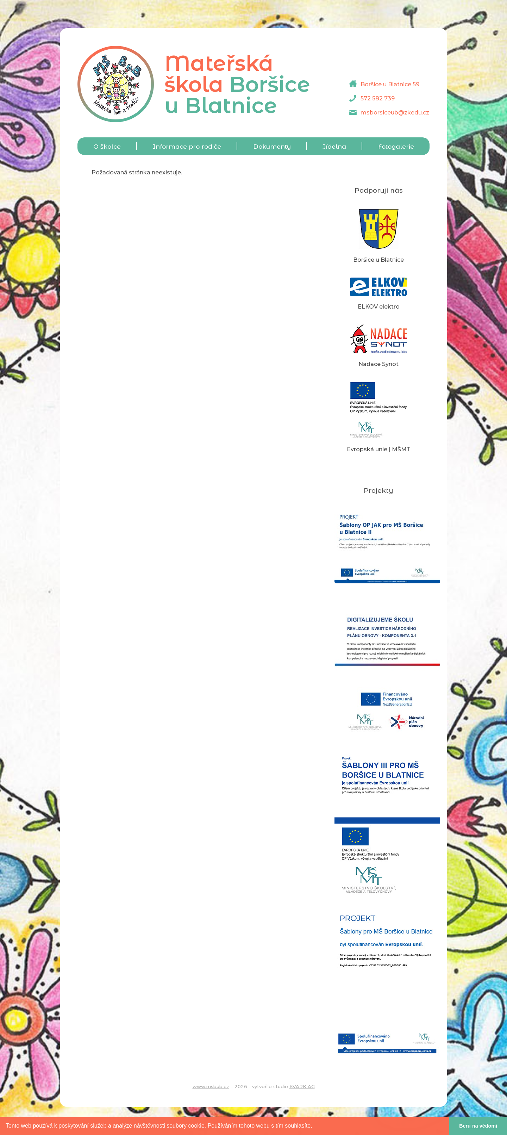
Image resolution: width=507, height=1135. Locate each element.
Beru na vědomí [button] (478, 1126)
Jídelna (334, 146)
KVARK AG (302, 1086)
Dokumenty (272, 146)
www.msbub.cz (211, 1086)
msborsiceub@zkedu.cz (395, 112)
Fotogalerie (396, 146)
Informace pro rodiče (187, 146)
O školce (107, 146)
